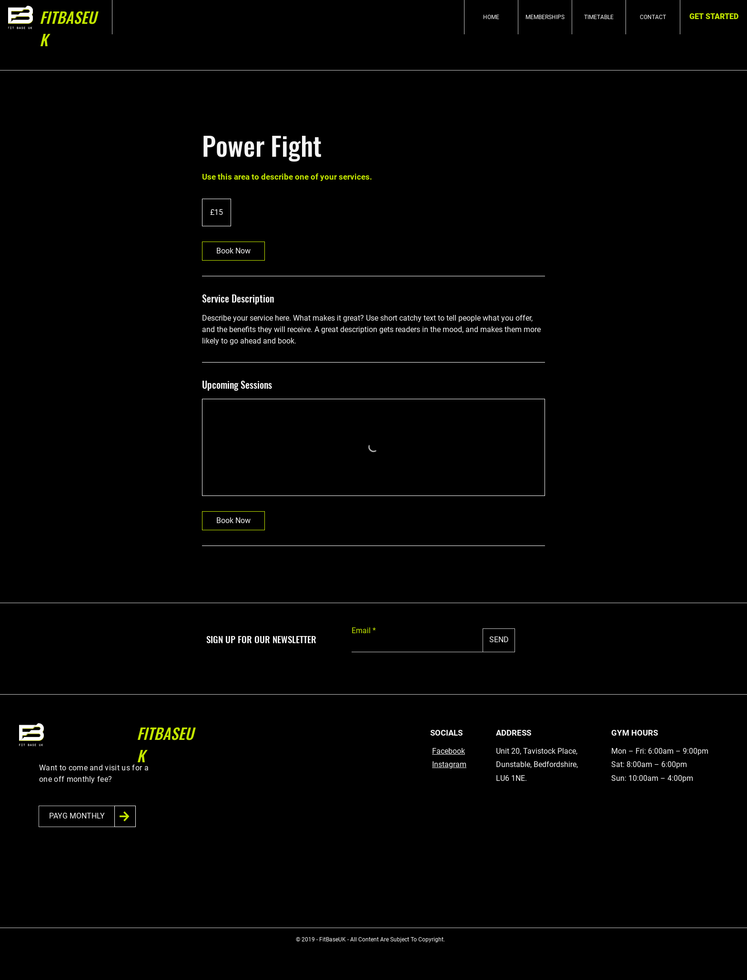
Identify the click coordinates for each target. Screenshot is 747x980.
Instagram (449, 764)
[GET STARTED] (714, 17)
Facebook (448, 751)
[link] (233, 251)
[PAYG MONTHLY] (77, 816)
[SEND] (499, 640)
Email (361, 631)
